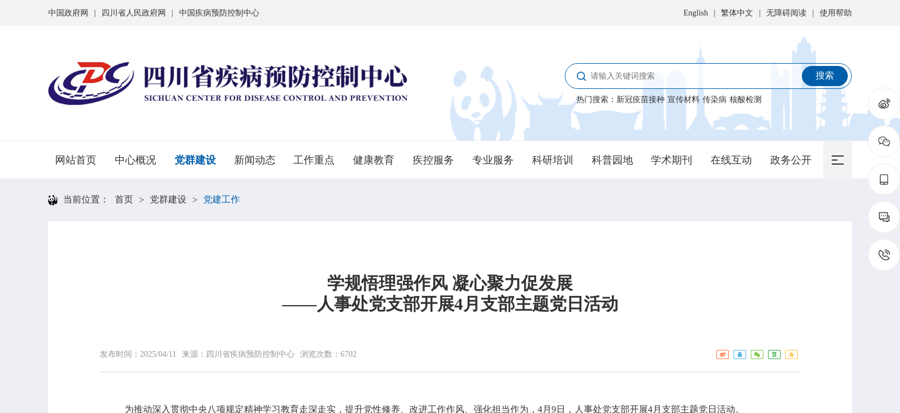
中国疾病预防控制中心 (219, 13)
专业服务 (493, 160)
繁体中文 (737, 13)
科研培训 (552, 160)
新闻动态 (255, 160)
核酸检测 (746, 99)
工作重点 (314, 160)
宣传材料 (684, 99)
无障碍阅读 (786, 13)
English (696, 13)
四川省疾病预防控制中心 (250, 354)
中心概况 (135, 160)
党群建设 (195, 160)
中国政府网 (68, 13)
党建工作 (221, 199)
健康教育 (373, 160)
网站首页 (75, 160)
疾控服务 (433, 160)
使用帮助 (836, 13)
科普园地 (612, 160)
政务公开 (791, 160)
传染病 (715, 99)
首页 (124, 199)
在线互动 (731, 160)
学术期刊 (671, 160)
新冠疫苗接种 (640, 99)
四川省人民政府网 (134, 13)
